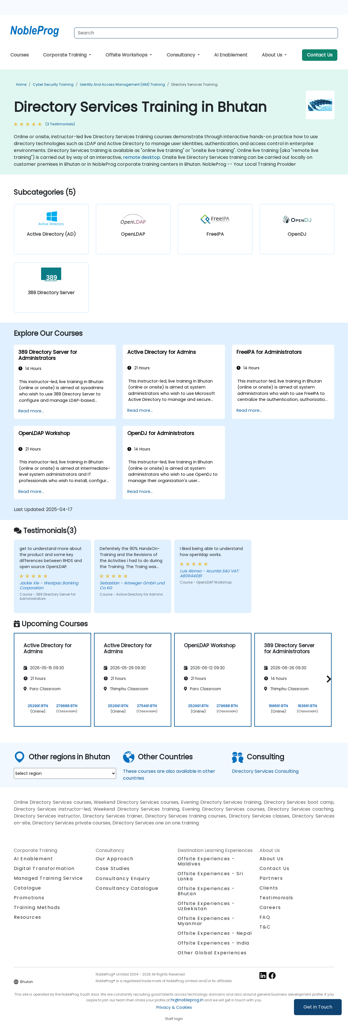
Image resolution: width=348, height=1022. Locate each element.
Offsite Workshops (127, 55)
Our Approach (115, 858)
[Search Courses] (206, 33)
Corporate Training (65, 55)
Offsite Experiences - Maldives (206, 861)
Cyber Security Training (53, 84)
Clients (268, 888)
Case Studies (113, 868)
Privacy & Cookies (174, 1007)
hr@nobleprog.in (187, 1000)
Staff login (174, 1018)
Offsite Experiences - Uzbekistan (206, 906)
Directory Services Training (194, 84)
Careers (270, 907)
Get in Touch (317, 1007)
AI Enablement (230, 55)
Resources (27, 917)
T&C (265, 927)
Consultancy (181, 55)
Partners (271, 878)
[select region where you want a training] (65, 773)
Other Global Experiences (212, 952)
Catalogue (27, 888)
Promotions (29, 897)
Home (21, 84)
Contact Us (319, 55)
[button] (327, 678)
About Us (272, 55)
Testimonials (276, 897)
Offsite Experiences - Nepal (215, 933)
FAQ (264, 917)
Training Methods (37, 907)
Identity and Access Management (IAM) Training (122, 84)
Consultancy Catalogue (127, 888)
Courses (19, 55)
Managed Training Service (48, 878)
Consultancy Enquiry (123, 878)
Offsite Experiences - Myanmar (206, 921)
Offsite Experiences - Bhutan (206, 891)
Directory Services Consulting (265, 771)
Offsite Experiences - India (213, 943)
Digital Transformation (44, 868)
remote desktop (141, 157)
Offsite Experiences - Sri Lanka (210, 876)
